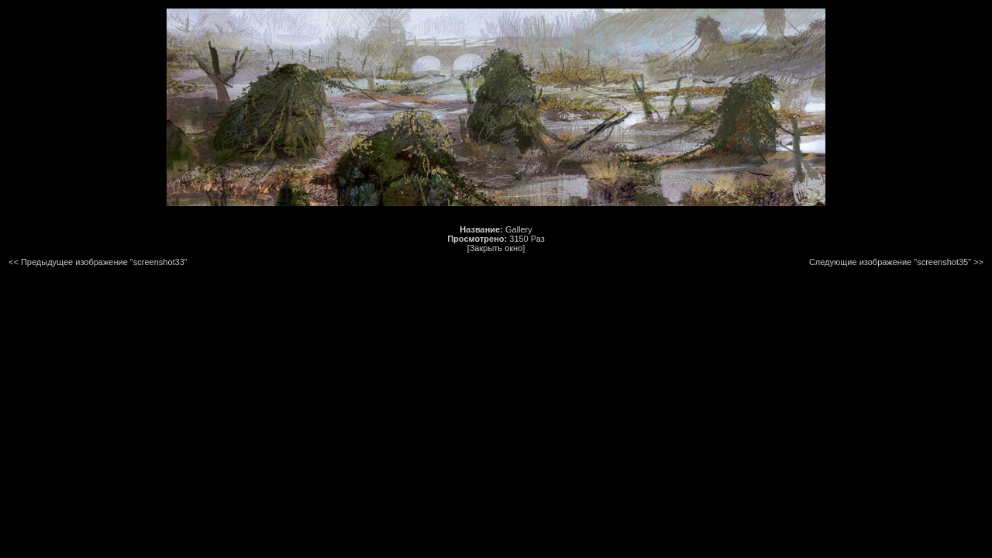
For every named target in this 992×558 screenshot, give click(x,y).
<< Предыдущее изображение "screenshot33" (98, 262)
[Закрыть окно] (496, 248)
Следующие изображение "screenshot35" (890, 262)
